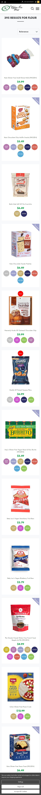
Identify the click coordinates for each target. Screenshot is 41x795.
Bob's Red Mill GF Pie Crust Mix (20, 204)
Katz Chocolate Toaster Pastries (20, 264)
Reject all (21, 786)
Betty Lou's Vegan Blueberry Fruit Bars (20, 578)
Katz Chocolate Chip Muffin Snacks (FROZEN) (20, 137)
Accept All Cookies (20, 791)
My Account (28, 2)
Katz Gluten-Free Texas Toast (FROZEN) (20, 766)
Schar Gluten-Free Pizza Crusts (20, 707)
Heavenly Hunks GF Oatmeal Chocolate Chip (20, 330)
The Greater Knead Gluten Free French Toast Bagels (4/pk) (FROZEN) (20, 639)
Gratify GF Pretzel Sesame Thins (20, 390)
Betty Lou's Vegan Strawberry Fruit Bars (20, 518)
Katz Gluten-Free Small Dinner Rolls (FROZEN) (20, 78)
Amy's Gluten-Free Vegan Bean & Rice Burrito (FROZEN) (20, 451)
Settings (20, 782)
